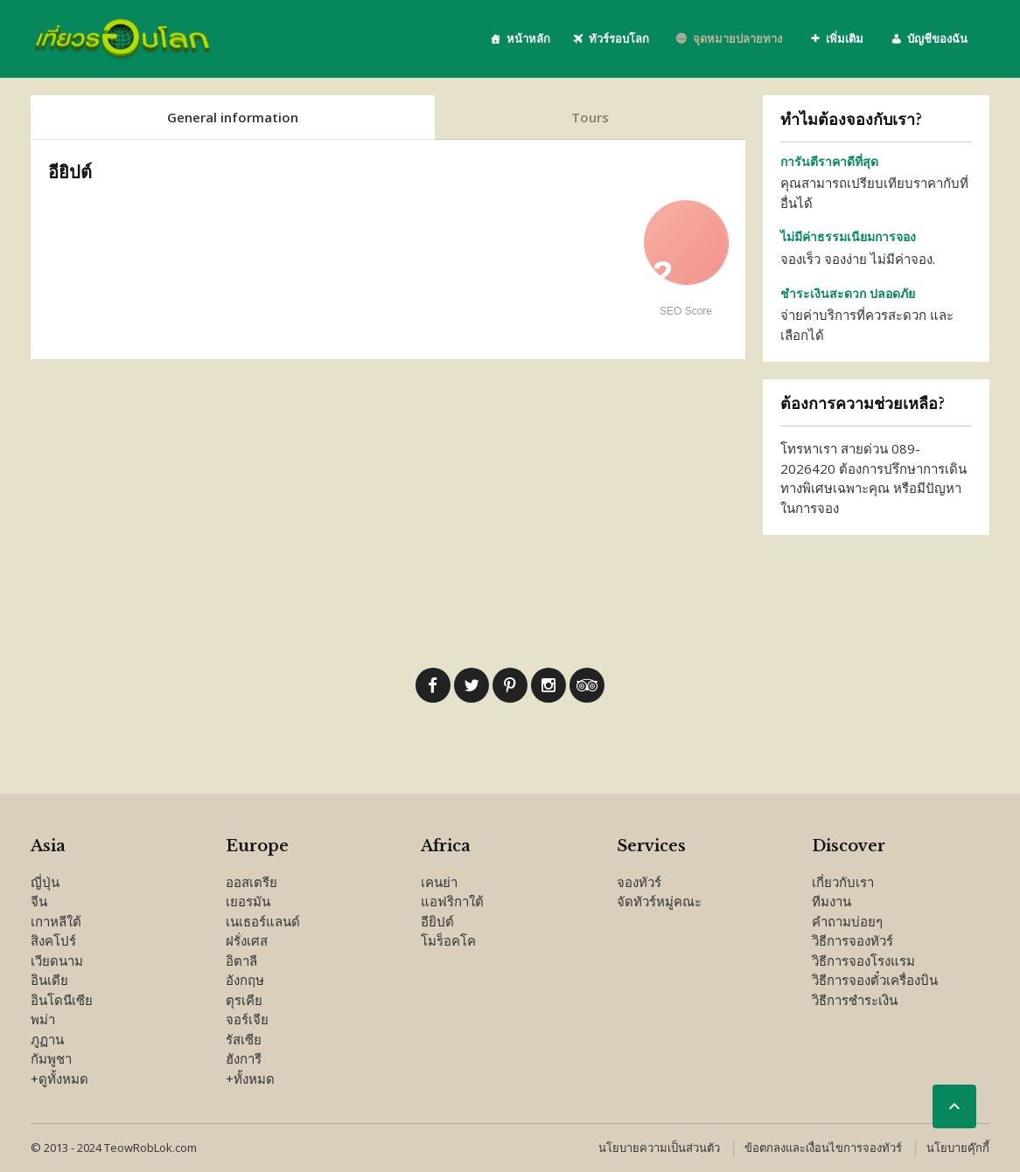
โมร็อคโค (448, 940)
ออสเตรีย (251, 882)
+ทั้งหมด (250, 1078)
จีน (39, 901)
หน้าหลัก (528, 38)
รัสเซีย (244, 1039)
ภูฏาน (47, 1039)
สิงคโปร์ (53, 940)
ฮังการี (244, 1058)
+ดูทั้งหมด (59, 1078)
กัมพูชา (51, 1058)
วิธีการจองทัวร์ (852, 940)
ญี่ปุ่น (45, 882)
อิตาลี (241, 960)
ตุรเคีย (244, 1000)
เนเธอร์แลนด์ (263, 921)
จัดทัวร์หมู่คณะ (659, 901)
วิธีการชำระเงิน (855, 1000)
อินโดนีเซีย (62, 1000)
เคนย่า (439, 882)
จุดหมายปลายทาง (737, 38)
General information (232, 117)
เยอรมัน (248, 901)
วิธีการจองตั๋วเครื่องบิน (875, 979)
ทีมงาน (831, 901)
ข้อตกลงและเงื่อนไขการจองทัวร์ (823, 1147)
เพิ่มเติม (844, 38)
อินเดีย (49, 979)
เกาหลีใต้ (56, 921)
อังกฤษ (245, 979)
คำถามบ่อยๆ (847, 921)
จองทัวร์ (639, 882)
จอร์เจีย (247, 1019)
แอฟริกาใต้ (452, 901)
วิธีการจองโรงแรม (863, 960)
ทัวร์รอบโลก (619, 38)
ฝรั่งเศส (247, 940)
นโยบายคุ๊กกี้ (957, 1147)
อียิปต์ (437, 921)
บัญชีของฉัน (937, 38)
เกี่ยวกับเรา (843, 882)
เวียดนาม (57, 960)
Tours (590, 117)
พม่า (43, 1019)
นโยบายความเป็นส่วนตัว (659, 1147)
